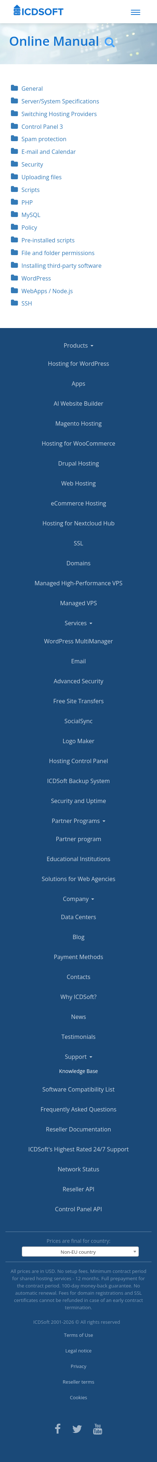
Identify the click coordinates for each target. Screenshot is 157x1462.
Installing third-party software (56, 266)
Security (27, 164)
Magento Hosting (78, 423)
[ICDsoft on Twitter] (77, 1428)
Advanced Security (79, 681)
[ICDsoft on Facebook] (58, 1428)
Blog (79, 937)
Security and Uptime (78, 801)
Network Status (78, 1169)
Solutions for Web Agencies (79, 879)
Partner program (78, 839)
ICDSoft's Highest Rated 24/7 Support (78, 1149)
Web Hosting (78, 483)
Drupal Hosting (78, 463)
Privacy (78, 1366)
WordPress (31, 278)
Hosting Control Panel (78, 761)
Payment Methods (78, 957)
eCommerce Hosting (78, 503)
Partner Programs (78, 821)
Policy (24, 228)
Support (78, 1057)
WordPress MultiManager (78, 641)
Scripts (25, 190)
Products (78, 345)
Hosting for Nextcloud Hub (79, 523)
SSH (21, 303)
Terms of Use (78, 1335)
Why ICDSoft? (78, 997)
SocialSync (78, 721)
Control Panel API (78, 1209)
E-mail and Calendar (43, 152)
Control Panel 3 (37, 127)
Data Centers (78, 917)
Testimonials (78, 1037)
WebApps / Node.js (42, 291)
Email (78, 661)
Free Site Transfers (78, 701)
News (78, 1017)
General (27, 89)
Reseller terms (78, 1382)
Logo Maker (78, 741)
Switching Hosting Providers (54, 114)
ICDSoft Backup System (78, 781)
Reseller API (78, 1189)
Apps (78, 384)
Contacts (78, 977)
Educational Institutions (78, 859)
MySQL (25, 215)
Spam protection (39, 139)
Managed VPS (78, 603)
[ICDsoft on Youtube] (97, 1428)
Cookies (78, 1397)
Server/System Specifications (55, 101)
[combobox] (80, 1251)
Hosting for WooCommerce (79, 443)
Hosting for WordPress (78, 364)
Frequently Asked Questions (79, 1109)
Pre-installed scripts (43, 240)
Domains (78, 563)
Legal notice (78, 1350)
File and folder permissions (52, 253)
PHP (22, 202)
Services (78, 623)
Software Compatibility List (79, 1089)
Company (78, 899)
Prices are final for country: (78, 1240)
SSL (78, 543)
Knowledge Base (78, 1071)
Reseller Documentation (78, 1129)
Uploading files (36, 177)
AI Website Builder (78, 404)
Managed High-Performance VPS (78, 583)
